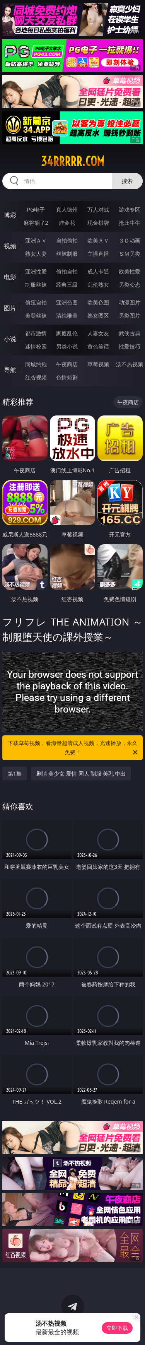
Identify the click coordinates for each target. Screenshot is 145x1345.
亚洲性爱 (36, 271)
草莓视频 (98, 364)
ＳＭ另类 (129, 253)
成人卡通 (98, 271)
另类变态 (129, 284)
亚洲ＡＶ (36, 240)
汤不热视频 (129, 364)
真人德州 (67, 209)
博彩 (10, 215)
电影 (10, 277)
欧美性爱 (129, 271)
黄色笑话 (98, 346)
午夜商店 (67, 364)
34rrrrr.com (72, 161)
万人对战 (98, 209)
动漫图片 (129, 302)
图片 (10, 308)
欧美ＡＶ (98, 240)
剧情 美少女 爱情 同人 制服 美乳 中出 (81, 773)
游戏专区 (129, 209)
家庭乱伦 (67, 333)
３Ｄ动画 (129, 240)
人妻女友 (98, 333)
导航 (10, 370)
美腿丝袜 (36, 315)
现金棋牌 (98, 222)
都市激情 (36, 333)
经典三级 (67, 284)
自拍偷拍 (67, 240)
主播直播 (98, 253)
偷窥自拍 (36, 302)
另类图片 (129, 315)
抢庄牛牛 (129, 222)
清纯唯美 (67, 315)
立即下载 (117, 1327)
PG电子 (36, 209)
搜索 (127, 181)
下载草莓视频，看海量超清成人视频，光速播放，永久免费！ (73, 748)
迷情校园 (36, 346)
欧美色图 (98, 302)
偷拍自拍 (67, 271)
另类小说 (67, 346)
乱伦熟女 (98, 284)
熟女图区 (98, 315)
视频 (10, 246)
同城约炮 (36, 364)
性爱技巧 (129, 346)
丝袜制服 (67, 253)
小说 (10, 339)
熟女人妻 (36, 253)
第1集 (15, 773)
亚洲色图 (67, 302)
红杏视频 (36, 377)
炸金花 (67, 222)
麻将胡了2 (36, 222)
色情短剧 (67, 377)
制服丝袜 (36, 284)
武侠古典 (129, 333)
